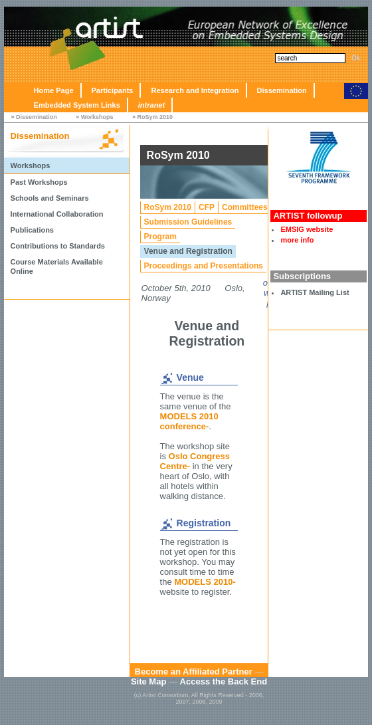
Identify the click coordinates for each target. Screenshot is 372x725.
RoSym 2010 (155, 117)
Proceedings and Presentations (203, 265)
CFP (207, 207)
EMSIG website (306, 229)
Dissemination (282, 90)
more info (297, 240)
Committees (245, 207)
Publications (32, 230)
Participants (113, 90)
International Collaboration (57, 214)
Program (160, 236)
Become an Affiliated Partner (193, 671)
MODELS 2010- (204, 582)
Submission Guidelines (188, 222)
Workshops (97, 117)
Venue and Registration (188, 251)
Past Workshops (39, 182)
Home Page (54, 90)
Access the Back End (224, 681)
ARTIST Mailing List (314, 292)
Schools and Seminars (50, 198)
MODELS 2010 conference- (189, 421)
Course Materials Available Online (57, 266)
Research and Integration (194, 90)
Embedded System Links (77, 105)
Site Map (148, 681)
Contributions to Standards (58, 246)
